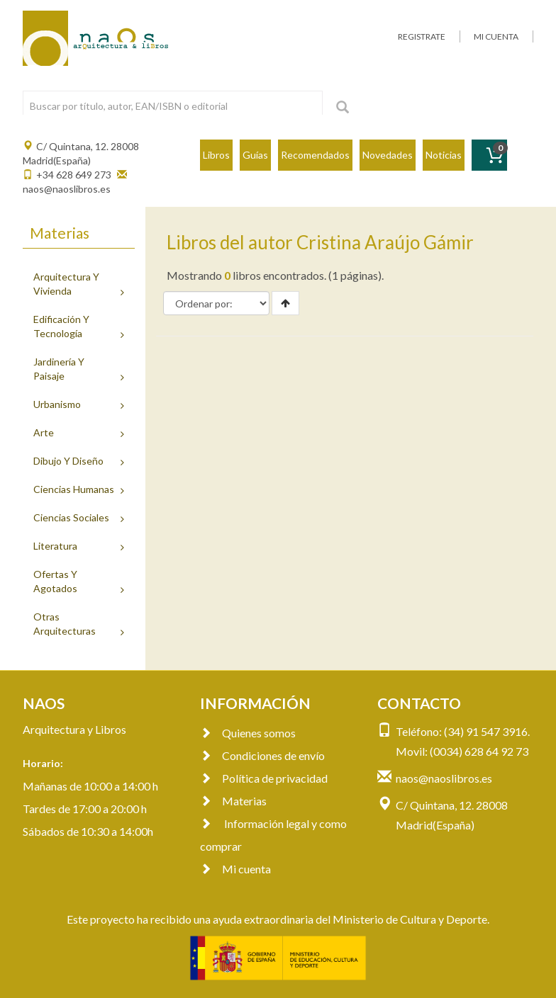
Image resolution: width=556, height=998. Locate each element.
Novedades (387, 155)
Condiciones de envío (262, 755)
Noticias (444, 155)
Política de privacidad (264, 778)
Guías (255, 155)
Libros (216, 155)
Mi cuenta (235, 868)
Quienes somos (248, 732)
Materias (233, 800)
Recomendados (315, 155)
